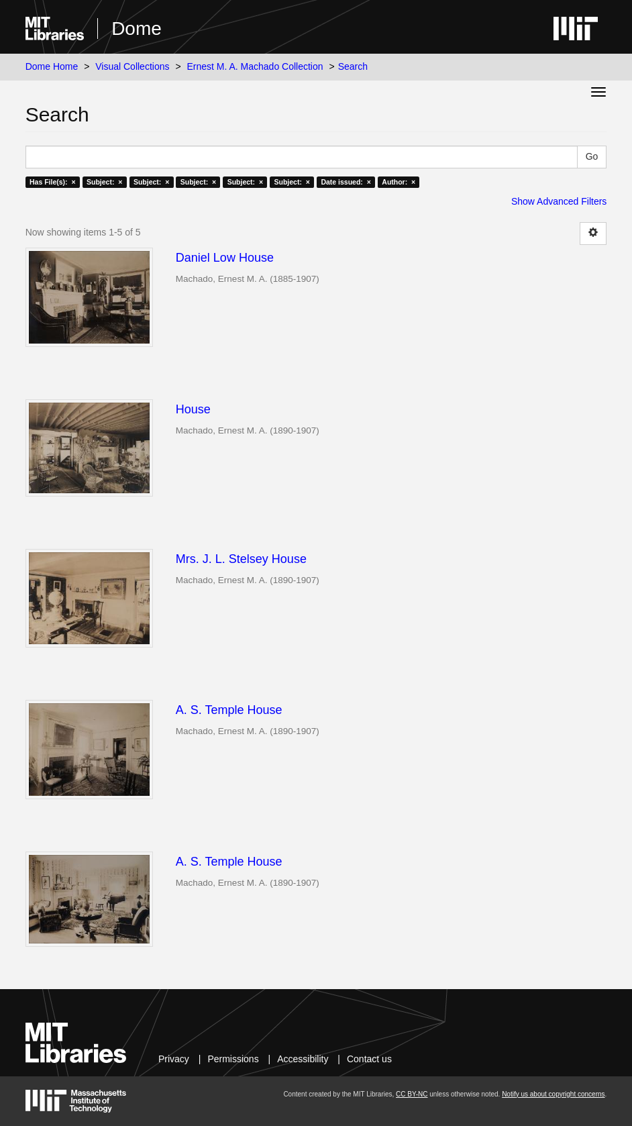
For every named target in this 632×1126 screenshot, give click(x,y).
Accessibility (302, 1059)
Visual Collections (132, 66)
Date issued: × (345, 182)
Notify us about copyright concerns (553, 1094)
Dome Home (51, 66)
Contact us (369, 1059)
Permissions (232, 1059)
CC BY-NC (411, 1094)
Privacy (173, 1059)
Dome (136, 28)
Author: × (398, 182)
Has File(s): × (53, 182)
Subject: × (104, 182)
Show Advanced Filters (559, 201)
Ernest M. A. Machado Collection (255, 66)
